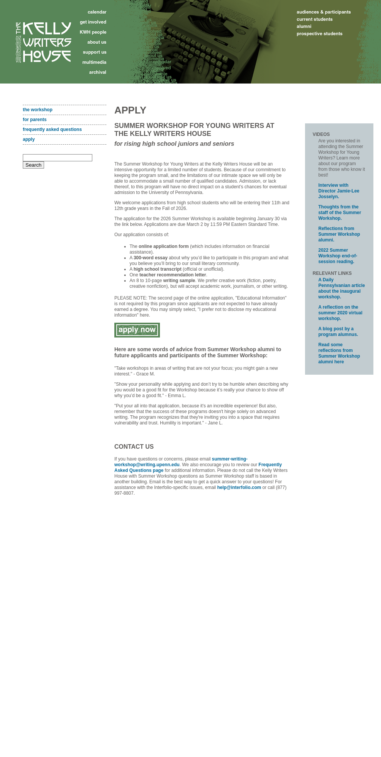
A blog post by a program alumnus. (338, 331)
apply (29, 139)
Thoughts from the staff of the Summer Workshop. (339, 212)
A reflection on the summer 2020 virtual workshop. (340, 312)
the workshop (37, 109)
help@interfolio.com (239, 487)
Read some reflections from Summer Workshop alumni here (339, 353)
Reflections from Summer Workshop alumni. (339, 234)
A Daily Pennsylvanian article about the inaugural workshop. (341, 288)
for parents (35, 119)
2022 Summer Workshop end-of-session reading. (337, 256)
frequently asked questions (52, 129)
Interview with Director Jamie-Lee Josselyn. (338, 191)
